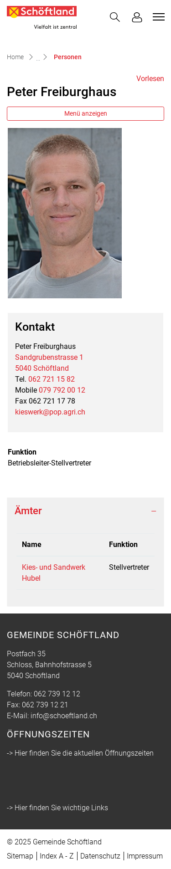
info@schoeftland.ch (64, 715)
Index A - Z (57, 856)
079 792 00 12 (62, 390)
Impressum (145, 856)
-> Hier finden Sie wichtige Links (57, 807)
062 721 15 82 (51, 379)
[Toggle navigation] (157, 16)
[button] (115, 17)
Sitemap (20, 856)
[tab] (85, 511)
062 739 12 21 (45, 704)
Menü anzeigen (85, 113)
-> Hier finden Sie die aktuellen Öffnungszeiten (80, 753)
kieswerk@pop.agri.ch (50, 412)
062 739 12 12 (57, 694)
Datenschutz (100, 856)
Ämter (28, 510)
